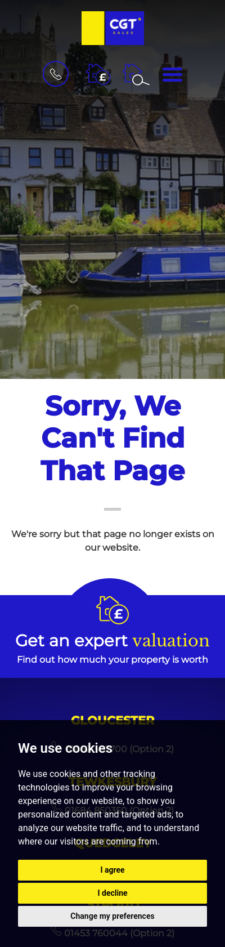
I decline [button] (112, 892)
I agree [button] (112, 869)
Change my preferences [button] (112, 916)
